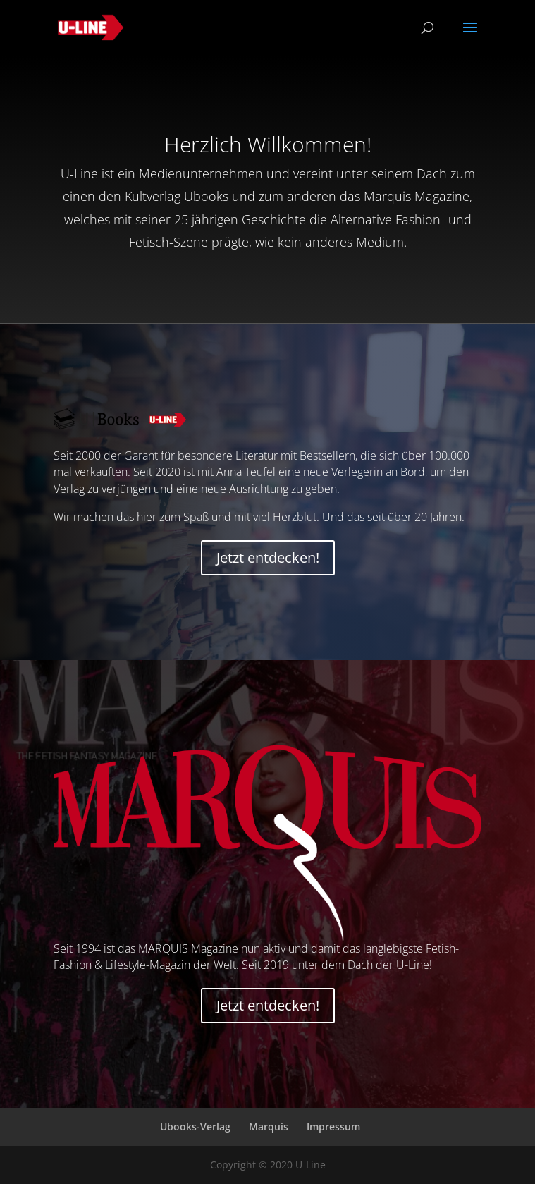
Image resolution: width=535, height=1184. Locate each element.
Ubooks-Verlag (195, 1126)
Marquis (268, 1126)
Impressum (333, 1126)
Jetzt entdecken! (267, 557)
